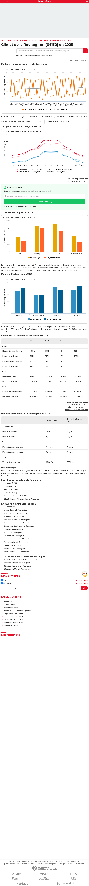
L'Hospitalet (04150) (11, 486)
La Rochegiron (67, 40)
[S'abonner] (44, 588)
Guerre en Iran (9, 605)
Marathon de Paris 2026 (13, 622)
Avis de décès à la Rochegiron (15, 510)
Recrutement (75, 861)
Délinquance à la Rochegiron (15, 513)
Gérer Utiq (40, 864)
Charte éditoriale (35, 861)
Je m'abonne (42, 202)
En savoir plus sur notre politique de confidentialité (20, 206)
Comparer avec (52, 121)
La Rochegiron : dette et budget (16, 539)
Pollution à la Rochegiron (14, 516)
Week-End (6, 583)
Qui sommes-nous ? (16, 861)
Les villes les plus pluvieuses (76, 407)
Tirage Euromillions (11, 625)
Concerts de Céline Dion (13, 617)
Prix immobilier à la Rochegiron (16, 552)
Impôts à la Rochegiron (13, 533)
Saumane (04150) (10, 483)
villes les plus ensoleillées (68, 270)
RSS (68, 861)
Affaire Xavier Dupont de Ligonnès (18, 611)
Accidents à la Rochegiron (14, 536)
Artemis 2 (8, 602)
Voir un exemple (81, 580)
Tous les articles (60, 861)
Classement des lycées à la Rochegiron (19, 526)
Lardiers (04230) (10, 493)
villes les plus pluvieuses (14, 332)
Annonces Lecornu (11, 608)
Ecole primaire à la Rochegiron (16, 542)
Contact (51, 861)
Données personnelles (12, 864)
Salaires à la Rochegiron (13, 529)
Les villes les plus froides (78, 181)
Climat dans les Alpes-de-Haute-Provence (21, 499)
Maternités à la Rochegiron (14, 549)
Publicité (45, 861)
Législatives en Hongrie (13, 614)
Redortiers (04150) (11, 489)
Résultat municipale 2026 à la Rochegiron (20, 559)
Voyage (5, 580)
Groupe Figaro (61, 864)
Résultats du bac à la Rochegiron (17, 563)
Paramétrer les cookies (28, 864)
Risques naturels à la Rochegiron (17, 520)
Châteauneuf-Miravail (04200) (15, 496)
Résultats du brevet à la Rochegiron (18, 566)
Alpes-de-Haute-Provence (48, 40)
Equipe (26, 861)
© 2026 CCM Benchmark (75, 864)
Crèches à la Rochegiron (13, 545)
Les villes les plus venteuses (76, 410)
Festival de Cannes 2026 (13, 619)
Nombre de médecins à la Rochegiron (19, 523)
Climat (8, 40)
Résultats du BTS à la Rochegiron (17, 569)
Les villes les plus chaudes (77, 179)
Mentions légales (50, 864)
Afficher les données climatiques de (17, 121)
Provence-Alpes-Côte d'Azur (24, 40)
